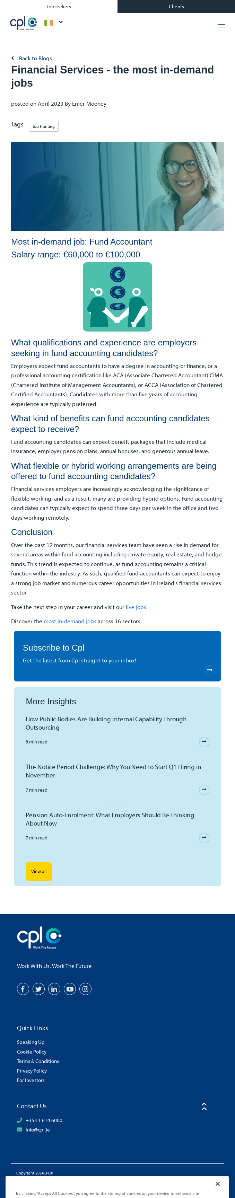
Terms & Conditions (38, 1060)
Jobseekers (58, 6)
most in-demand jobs (70, 621)
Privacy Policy (32, 1070)
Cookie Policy (31, 1051)
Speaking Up (31, 1041)
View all (38, 871)
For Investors (31, 1079)
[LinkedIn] (54, 989)
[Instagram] (85, 989)
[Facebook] (23, 989)
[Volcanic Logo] (126, 1183)
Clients (176, 6)
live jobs (136, 606)
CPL (23, 23)
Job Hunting (44, 126)
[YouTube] (70, 989)
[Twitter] (39, 989)
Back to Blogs (35, 58)
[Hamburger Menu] (221, 25)
